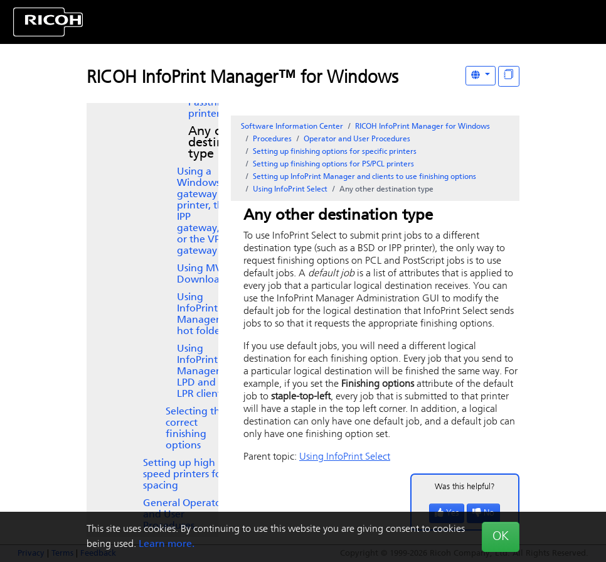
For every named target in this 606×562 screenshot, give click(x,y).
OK (500, 537)
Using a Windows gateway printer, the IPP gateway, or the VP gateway (203, 211)
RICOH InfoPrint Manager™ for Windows (242, 78)
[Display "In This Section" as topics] (508, 76)
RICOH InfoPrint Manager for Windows (422, 127)
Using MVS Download (202, 274)
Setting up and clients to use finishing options (364, 177)
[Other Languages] (480, 75)
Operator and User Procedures (357, 139)
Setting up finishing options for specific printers (335, 152)
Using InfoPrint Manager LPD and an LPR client (203, 371)
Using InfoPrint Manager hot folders (202, 315)
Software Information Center (292, 127)
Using (217, 103)
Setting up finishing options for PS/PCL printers (333, 164)
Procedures (272, 139)
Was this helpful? (465, 487)
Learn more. (166, 544)
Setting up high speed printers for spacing (184, 474)
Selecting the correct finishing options (196, 429)
